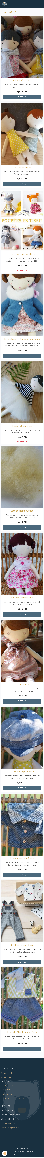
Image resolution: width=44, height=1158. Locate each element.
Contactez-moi (6, 1073)
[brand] (5, 4)
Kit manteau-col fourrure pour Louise (22, 339)
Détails (22, 97)
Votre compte (6, 1077)
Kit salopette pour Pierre (22, 945)
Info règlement (6, 1094)
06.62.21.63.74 (10, 1123)
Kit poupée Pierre (22, 167)
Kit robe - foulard (22, 684)
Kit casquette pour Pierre (22, 771)
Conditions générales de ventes (12, 1098)
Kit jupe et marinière (22, 426)
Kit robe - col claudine (22, 597)
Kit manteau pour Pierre (22, 858)
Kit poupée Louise (22, 80)
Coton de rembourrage (22, 510)
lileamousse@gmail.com (10, 1128)
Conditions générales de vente (22, 1151)
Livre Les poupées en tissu (22, 254)
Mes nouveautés (7, 1085)
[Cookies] (4, 1153)
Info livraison (5, 1090)
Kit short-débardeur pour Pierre (22, 1032)
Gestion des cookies (22, 1155)
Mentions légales (22, 1148)
